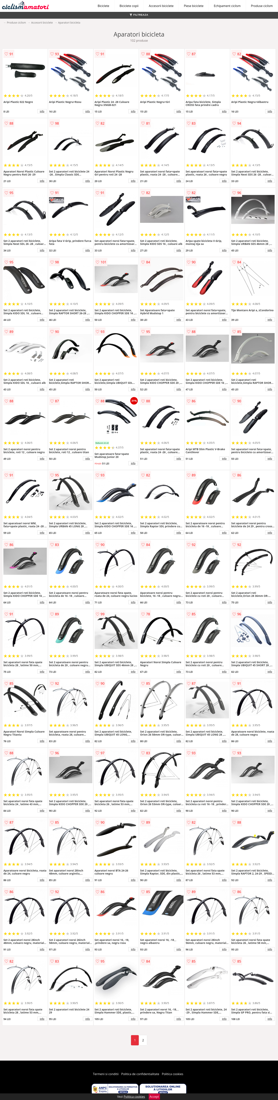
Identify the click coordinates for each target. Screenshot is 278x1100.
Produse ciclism (262, 6)
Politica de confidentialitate (140, 1074)
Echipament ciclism (227, 6)
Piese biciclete (193, 6)
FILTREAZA (139, 14)
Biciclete (103, 6)
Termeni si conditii (106, 1074)
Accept (154, 1097)
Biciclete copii (129, 6)
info (42, 111)
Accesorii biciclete (161, 6)
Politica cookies (172, 1074)
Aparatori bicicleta (69, 22)
